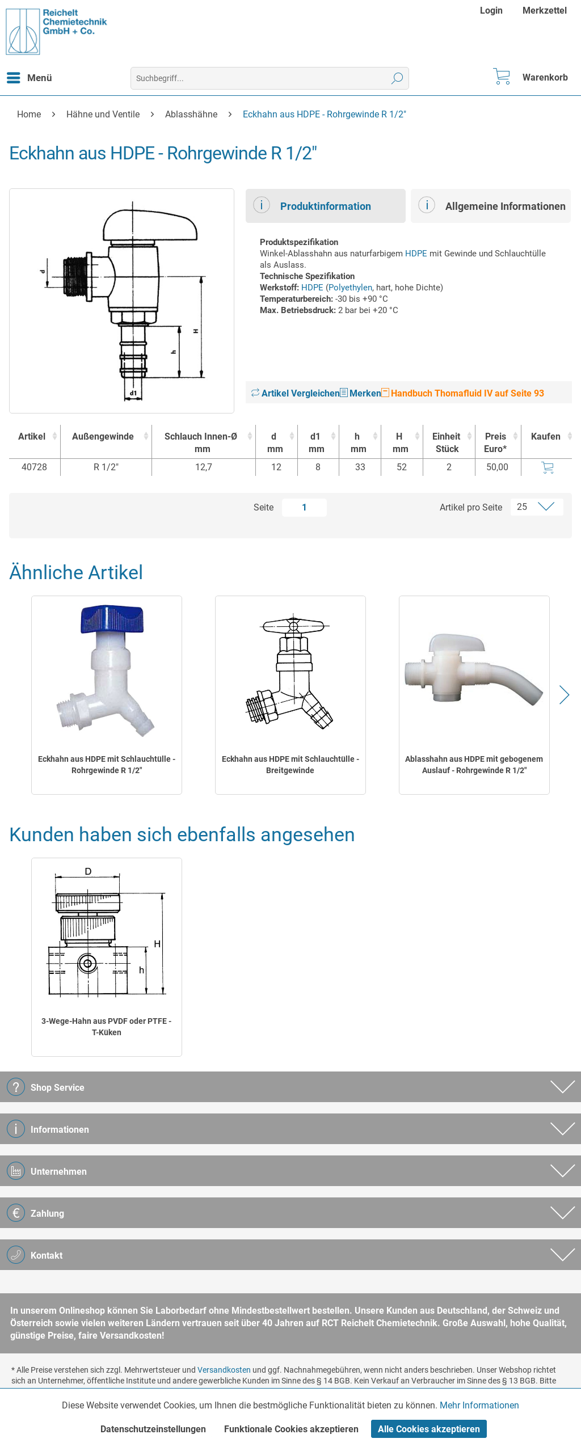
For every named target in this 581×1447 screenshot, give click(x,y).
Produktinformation (312, 204)
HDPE (416, 253)
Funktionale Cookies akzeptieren (291, 1429)
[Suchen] (397, 78)
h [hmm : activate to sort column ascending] (357, 443)
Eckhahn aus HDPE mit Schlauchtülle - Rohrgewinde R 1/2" (106, 764)
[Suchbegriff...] (270, 78)
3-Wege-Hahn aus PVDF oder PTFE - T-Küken (106, 1026)
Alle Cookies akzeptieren (429, 1429)
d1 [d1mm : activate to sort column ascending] (316, 443)
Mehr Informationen (479, 1405)
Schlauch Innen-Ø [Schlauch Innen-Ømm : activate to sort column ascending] (201, 443)
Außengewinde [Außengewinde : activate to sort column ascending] (103, 436)
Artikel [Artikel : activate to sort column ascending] (31, 436)
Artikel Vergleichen (295, 393)
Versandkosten (224, 1369)
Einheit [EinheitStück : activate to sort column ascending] (446, 443)
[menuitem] (492, 10)
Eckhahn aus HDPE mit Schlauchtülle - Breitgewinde (290, 764)
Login (491, 10)
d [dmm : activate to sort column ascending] (274, 443)
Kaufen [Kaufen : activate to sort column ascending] (546, 436)
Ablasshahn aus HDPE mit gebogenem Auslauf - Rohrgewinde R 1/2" (474, 764)
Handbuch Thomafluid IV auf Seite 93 (462, 393)
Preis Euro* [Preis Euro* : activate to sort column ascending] (495, 442)
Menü (29, 76)
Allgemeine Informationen (492, 204)
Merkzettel (545, 10)
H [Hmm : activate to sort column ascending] (399, 443)
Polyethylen (350, 287)
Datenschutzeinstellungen (153, 1429)
